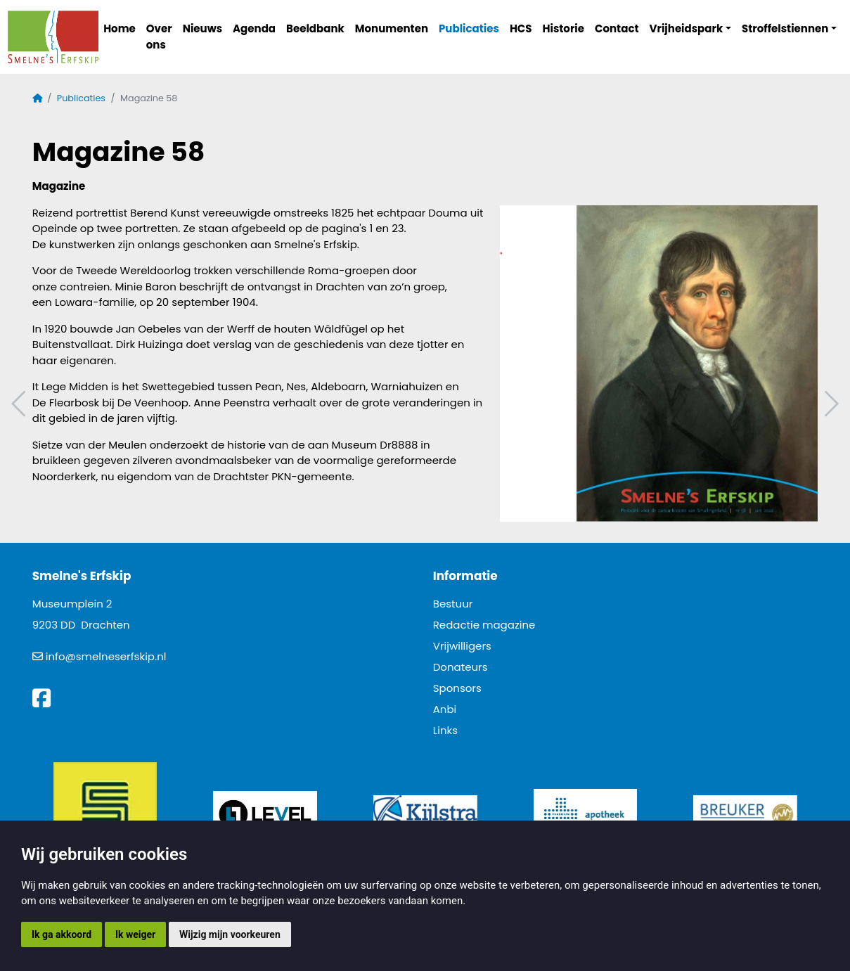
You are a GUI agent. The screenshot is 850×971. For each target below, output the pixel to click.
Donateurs (460, 667)
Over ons (159, 36)
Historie (564, 28)
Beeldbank (315, 28)
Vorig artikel (20, 404)
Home (119, 28)
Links (445, 730)
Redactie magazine (484, 624)
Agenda (254, 28)
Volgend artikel (829, 404)
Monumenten (391, 28)
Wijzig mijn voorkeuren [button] (230, 934)
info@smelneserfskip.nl (106, 656)
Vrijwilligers (462, 645)
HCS (521, 28)
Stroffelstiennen (785, 28)
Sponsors (457, 688)
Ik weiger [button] (135, 934)
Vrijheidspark (686, 28)
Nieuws (202, 28)
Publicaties (469, 28)
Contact (617, 28)
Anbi (445, 709)
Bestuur (453, 603)
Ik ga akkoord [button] (61, 934)
